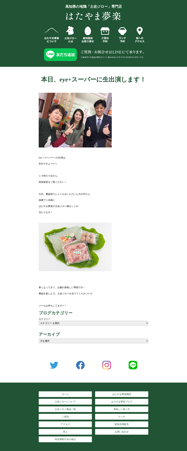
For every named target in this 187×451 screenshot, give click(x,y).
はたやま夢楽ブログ (121, 401)
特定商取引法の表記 (65, 439)
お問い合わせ (122, 432)
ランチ (121, 416)
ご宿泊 (65, 416)
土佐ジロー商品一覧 (65, 409)
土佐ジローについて (65, 401)
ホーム (65, 394)
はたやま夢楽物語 (121, 394)
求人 (65, 432)
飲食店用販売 (122, 424)
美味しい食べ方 (122, 409)
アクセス (65, 424)
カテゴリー (44, 319)
